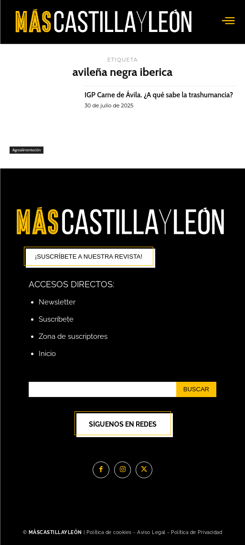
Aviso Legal (152, 532)
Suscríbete (56, 319)
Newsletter (57, 302)
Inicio (47, 353)
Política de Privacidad (196, 532)
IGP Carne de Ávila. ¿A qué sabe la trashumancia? (159, 95)
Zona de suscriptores (73, 336)
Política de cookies (109, 532)
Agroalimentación (26, 149)
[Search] (196, 389)
